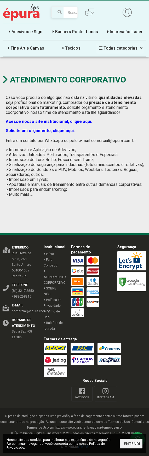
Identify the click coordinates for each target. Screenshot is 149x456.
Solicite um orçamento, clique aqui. (41, 130)
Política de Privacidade (52, 302)
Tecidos (71, 48)
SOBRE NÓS (50, 291)
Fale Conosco (51, 262)
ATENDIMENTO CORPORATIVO (54, 277)
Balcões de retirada (53, 325)
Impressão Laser (124, 31)
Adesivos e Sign (25, 31)
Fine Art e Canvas (25, 48)
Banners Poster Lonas (74, 31)
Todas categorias (120, 48)
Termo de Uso (52, 314)
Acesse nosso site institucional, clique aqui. (49, 121)
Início (49, 254)
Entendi (132, 443)
